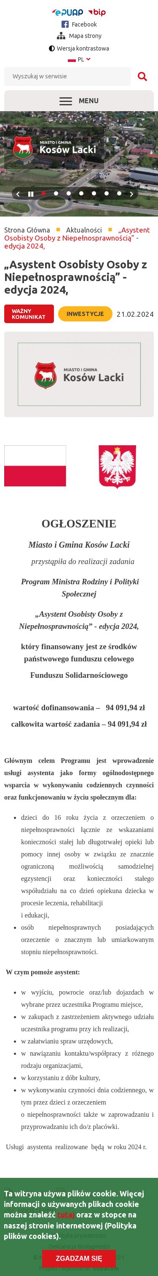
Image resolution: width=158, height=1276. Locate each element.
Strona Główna (27, 230)
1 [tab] (43, 193)
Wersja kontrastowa (83, 48)
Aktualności (84, 230)
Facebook (79, 24)
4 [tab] (81, 193)
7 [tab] (119, 193)
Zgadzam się (79, 1259)
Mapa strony (79, 36)
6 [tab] (106, 193)
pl (79, 59)
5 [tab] (94, 193)
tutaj (66, 1215)
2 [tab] (56, 193)
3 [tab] (69, 193)
